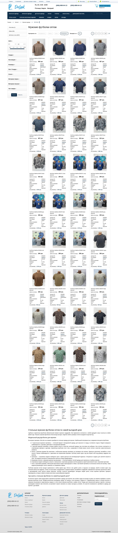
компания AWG (107, 531)
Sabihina (42, 65)
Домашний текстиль (78, 13)
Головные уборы (28, 506)
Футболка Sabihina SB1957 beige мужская (98, 289)
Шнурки (44, 521)
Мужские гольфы (29, 517)
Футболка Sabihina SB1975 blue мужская (57, 136)
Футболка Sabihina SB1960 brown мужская (37, 289)
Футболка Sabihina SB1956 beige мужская (37, 328)
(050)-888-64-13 (76, 5)
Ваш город (81, 1)
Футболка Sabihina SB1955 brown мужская (57, 328)
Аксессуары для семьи (47, 517)
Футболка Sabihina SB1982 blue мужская (77, 59)
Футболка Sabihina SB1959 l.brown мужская (58, 289)
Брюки (26, 502)
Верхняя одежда (28, 504)
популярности (42, 33)
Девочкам (62, 497)
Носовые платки (63, 521)
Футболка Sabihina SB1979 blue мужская (57, 97)
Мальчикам (62, 500)
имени (50, 33)
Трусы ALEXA (12, 17)
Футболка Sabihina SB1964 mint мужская (37, 251)
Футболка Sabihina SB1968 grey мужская (37, 212)
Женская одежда (14, 13)
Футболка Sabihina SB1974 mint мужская (77, 136)
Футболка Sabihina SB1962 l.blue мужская (77, 251)
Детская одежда (39, 13)
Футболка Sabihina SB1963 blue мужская (57, 251)
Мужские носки (63, 509)
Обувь (56, 17)
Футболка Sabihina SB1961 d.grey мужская (98, 251)
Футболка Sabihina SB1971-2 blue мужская (57, 174)
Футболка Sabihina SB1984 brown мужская (37, 59)
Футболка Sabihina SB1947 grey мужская (57, 404)
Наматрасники (63, 519)
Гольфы (57, 13)
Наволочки (62, 517)
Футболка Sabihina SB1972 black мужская (37, 174)
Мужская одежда (27, 13)
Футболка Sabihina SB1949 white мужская (98, 366)
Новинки (41, 17)
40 (80, 33)
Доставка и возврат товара (30, 1)
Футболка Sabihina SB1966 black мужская (77, 212)
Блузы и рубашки (29, 500)
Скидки (49, 17)
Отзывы (48, 1)
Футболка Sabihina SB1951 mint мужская (57, 366)
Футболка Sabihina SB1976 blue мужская (37, 136)
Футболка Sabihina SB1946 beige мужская (77, 404)
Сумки (43, 515)
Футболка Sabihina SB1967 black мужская (57, 212)
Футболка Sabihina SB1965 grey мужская (98, 212)
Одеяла (61, 524)
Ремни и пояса (45, 519)
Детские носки (63, 505)
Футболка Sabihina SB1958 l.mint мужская (77, 289)
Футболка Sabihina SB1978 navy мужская (77, 97)
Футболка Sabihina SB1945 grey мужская (98, 404)
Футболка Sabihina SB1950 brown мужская (78, 366)
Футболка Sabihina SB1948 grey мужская (37, 404)
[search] (94, 13)
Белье (26, 497)
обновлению (64, 33)
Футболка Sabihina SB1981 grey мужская (98, 59)
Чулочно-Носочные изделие (28, 17)
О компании (18, 1)
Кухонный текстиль (64, 515)
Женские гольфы (29, 515)
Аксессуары (65, 13)
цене (56, 33)
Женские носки (63, 507)
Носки (49, 13)
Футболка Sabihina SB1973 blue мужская (98, 136)
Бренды (63, 17)
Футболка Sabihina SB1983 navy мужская (57, 59)
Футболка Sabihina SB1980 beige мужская (37, 97)
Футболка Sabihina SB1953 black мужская (98, 328)
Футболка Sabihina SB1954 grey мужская (77, 328)
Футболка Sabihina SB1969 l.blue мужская (98, 174)
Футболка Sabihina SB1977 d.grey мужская (98, 97)
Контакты (41, 1)
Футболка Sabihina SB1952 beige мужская (37, 366)
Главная (11, 1)
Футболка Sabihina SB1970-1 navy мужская (78, 174)
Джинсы (44, 506)
